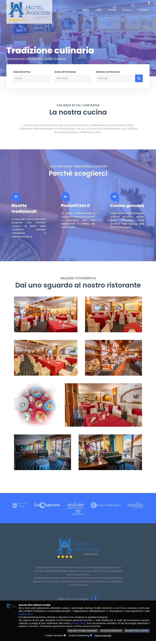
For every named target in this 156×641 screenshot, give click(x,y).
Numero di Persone (108, 72)
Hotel (98, 10)
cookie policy (25, 614)
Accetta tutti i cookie (137, 630)
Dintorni (127, 10)
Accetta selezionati (111, 630)
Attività (112, 10)
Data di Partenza (65, 72)
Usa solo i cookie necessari (83, 630)
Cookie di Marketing (78, 635)
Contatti (143, 10)
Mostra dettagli (103, 635)
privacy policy (78, 623)
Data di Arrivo (22, 72)
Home (85, 10)
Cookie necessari (54, 635)
